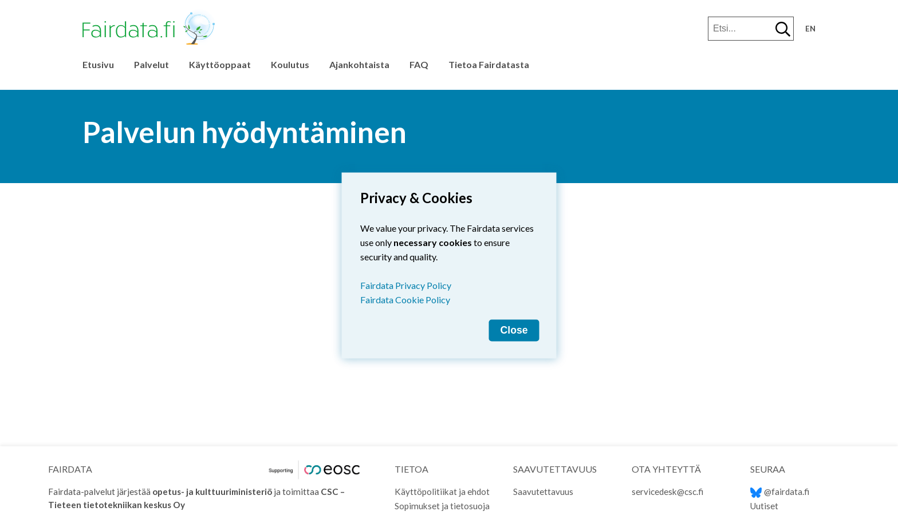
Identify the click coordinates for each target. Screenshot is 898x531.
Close (514, 330)
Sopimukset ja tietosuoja (442, 506)
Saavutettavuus (543, 491)
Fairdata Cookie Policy (405, 299)
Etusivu (98, 64)
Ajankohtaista (359, 64)
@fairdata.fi (779, 491)
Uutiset (764, 506)
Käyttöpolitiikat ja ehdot (442, 491)
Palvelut (151, 64)
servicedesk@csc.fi (667, 491)
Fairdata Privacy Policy (405, 285)
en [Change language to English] (810, 28)
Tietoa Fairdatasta (488, 64)
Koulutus (290, 64)
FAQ (418, 64)
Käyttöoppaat (220, 64)
